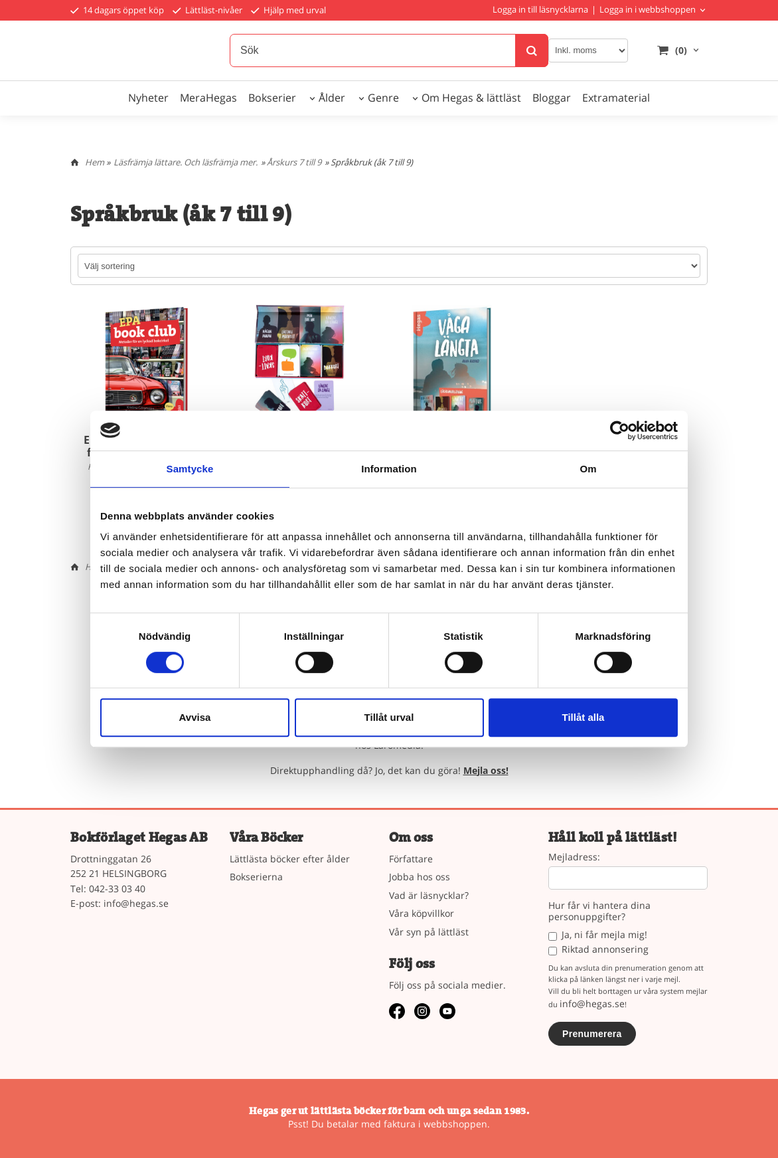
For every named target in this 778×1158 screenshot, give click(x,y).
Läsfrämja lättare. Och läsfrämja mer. (186, 162)
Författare (411, 858)
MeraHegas (208, 97)
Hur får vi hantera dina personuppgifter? (599, 911)
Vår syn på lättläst (429, 931)
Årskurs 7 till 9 (294, 162)
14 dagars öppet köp (117, 10)
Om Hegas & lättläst (471, 97)
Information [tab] (389, 468)
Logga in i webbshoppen (647, 9)
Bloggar (551, 97)
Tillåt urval (389, 717)
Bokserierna (256, 876)
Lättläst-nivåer (207, 10)
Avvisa (195, 717)
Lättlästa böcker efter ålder (290, 858)
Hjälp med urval (288, 10)
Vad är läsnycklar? (429, 895)
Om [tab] (588, 468)
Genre (383, 97)
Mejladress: (574, 857)
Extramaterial (616, 97)
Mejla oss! (485, 770)
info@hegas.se (136, 903)
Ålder (332, 97)
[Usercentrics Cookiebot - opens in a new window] (620, 430)
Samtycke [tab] (190, 468)
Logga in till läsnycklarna (540, 9)
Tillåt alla (583, 717)
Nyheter (148, 97)
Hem (94, 162)
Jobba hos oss (419, 876)
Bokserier (272, 97)
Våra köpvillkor (421, 913)
